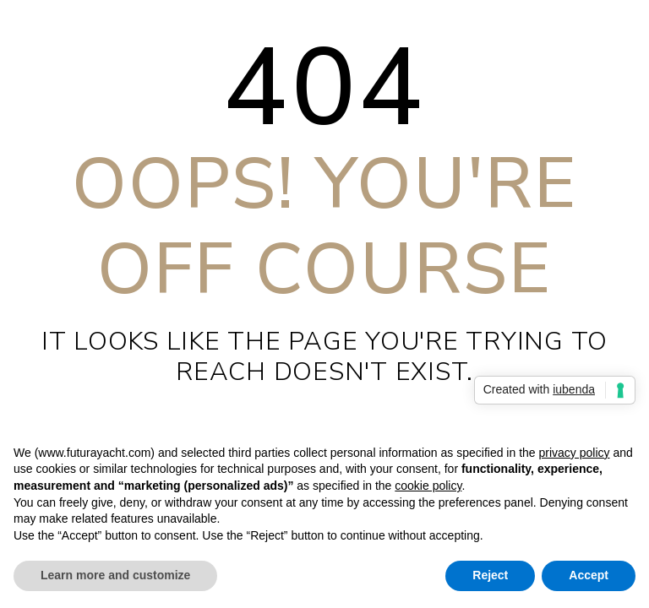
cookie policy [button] (428, 485)
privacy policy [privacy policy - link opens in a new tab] (573, 452)
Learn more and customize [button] (115, 575)
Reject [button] (490, 575)
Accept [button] (588, 575)
